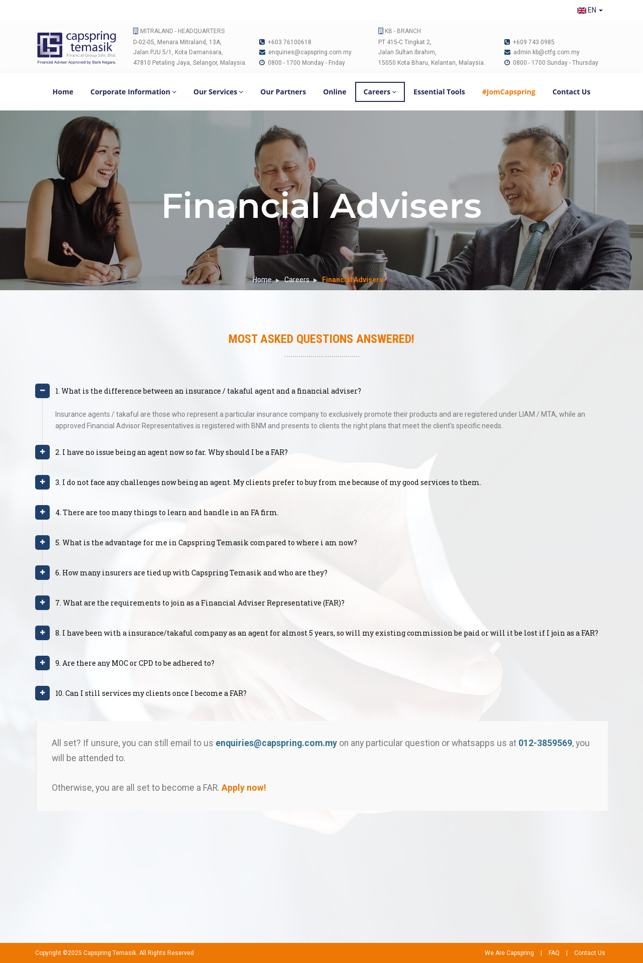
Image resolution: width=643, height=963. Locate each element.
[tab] (321, 395)
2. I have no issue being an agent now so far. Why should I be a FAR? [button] (171, 452)
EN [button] (590, 10)
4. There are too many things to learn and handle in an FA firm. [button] (167, 512)
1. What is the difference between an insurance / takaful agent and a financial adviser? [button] (208, 391)
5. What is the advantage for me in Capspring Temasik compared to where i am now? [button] (206, 542)
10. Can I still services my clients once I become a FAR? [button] (151, 693)
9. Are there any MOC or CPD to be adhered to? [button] (135, 663)
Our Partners (283, 91)
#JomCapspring (508, 91)
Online (334, 91)
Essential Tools (439, 91)
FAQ (554, 952)
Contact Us (572, 91)
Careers (380, 91)
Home (63, 91)
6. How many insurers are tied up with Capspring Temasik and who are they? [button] (191, 572)
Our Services (218, 91)
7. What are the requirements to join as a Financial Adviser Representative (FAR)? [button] (200, 603)
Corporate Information (133, 91)
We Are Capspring (509, 952)
